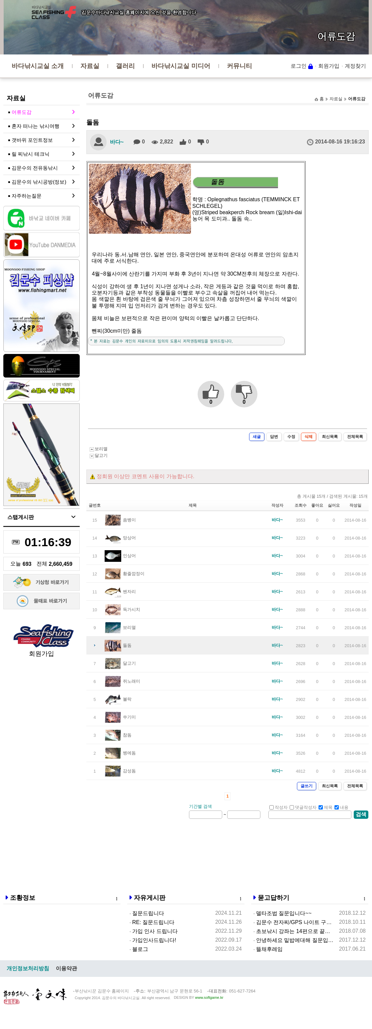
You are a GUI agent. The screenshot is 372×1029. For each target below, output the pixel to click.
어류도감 (22, 112)
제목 (325, 807)
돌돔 (127, 645)
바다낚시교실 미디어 (180, 65)
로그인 (299, 66)
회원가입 (328, 66)
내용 (341, 807)
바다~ (117, 142)
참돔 (127, 734)
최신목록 (330, 436)
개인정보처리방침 (28, 968)
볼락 (127, 699)
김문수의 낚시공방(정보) (39, 182)
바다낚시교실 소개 (38, 65)
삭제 (309, 436)
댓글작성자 (303, 807)
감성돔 (129, 770)
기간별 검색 (200, 806)
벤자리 (129, 591)
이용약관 (66, 968)
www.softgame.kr (209, 997)
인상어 (129, 555)
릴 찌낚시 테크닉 (30, 154)
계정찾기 (355, 66)
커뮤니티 (239, 65)
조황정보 (22, 897)
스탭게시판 (20, 517)
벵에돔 (129, 752)
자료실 (89, 65)
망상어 (129, 537)
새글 (257, 436)
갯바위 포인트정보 (32, 140)
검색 (361, 814)
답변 (274, 436)
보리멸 (101, 448)
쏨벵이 (129, 519)
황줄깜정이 (133, 573)
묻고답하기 (273, 897)
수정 (291, 436)
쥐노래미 (131, 681)
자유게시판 (149, 897)
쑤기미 (129, 717)
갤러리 (125, 65)
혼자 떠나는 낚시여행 (35, 126)
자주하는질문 (27, 196)
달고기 (101, 455)
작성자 (278, 807)
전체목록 (355, 436)
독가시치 (131, 609)
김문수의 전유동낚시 (35, 168)
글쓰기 (307, 786)
